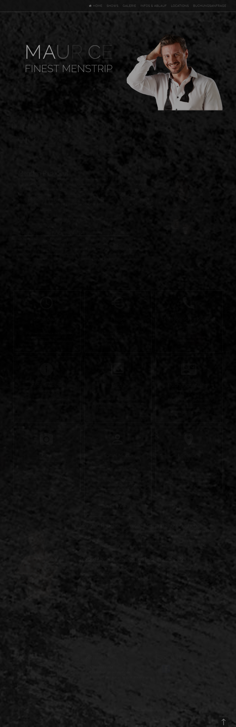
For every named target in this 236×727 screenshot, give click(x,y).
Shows (112, 6)
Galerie (129, 6)
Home (95, 6)
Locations (180, 6)
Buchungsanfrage (209, 6)
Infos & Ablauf (153, 6)
